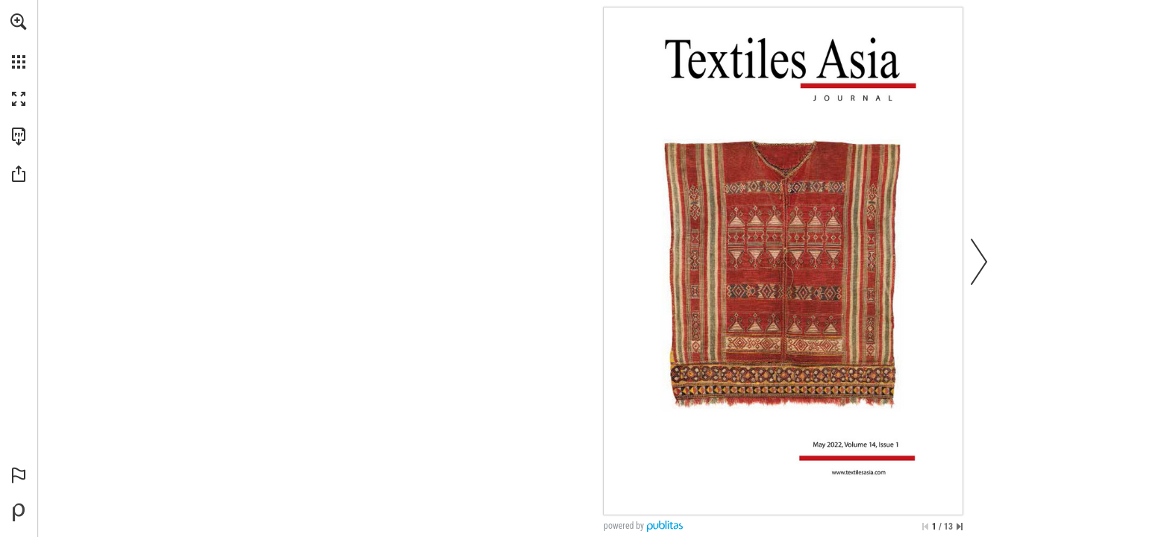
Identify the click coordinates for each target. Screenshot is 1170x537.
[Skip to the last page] (960, 526)
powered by (624, 526)
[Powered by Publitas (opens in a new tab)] (18, 512)
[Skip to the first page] (925, 526)
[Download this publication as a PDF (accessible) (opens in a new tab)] (18, 136)
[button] (18, 21)
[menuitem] (18, 41)
